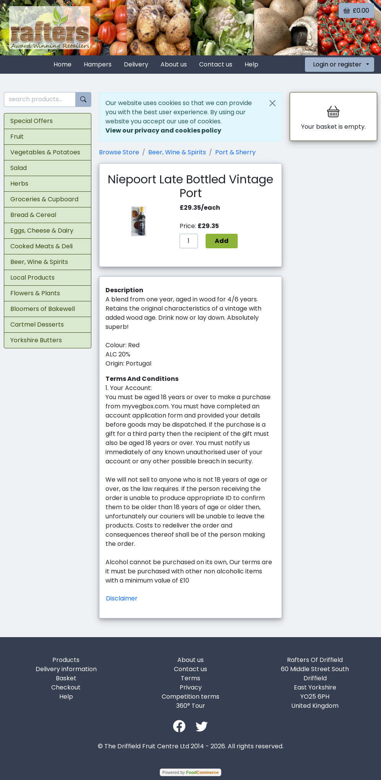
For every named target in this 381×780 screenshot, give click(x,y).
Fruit (17, 136)
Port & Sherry (235, 152)
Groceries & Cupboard (44, 199)
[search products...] (40, 99)
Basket (66, 678)
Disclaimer (122, 598)
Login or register (337, 64)
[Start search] (83, 99)
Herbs (19, 183)
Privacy (191, 687)
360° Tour (190, 705)
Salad (18, 167)
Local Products (32, 277)
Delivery (136, 64)
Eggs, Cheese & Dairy (41, 230)
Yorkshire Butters (36, 340)
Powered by (190, 772)
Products (65, 659)
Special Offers (31, 121)
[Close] (272, 103)
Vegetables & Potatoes (45, 152)
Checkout (66, 687)
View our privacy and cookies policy (163, 130)
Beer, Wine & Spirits (39, 261)
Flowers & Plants (35, 293)
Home (62, 64)
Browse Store (119, 152)
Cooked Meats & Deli (41, 246)
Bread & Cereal (33, 214)
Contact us (215, 64)
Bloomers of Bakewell (42, 308)
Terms (190, 678)
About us (174, 64)
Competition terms (190, 696)
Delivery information (66, 669)
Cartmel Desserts (37, 324)
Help (251, 64)
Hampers (98, 64)
